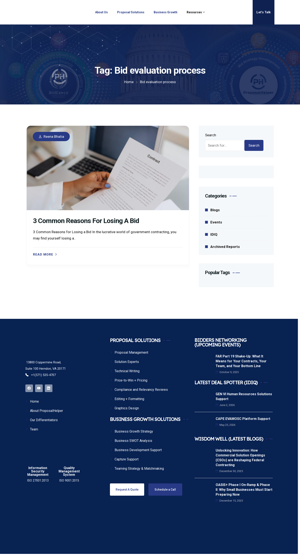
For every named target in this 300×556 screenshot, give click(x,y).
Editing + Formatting (129, 399)
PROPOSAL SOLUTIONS (135, 340)
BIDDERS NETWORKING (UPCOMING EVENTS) (221, 342)
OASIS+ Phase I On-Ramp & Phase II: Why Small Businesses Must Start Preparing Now (244, 489)
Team (34, 429)
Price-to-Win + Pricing (131, 380)
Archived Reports (225, 247)
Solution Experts (127, 362)
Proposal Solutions (130, 12)
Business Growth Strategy (134, 431)
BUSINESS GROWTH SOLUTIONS (145, 419)
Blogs (215, 210)
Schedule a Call (165, 489)
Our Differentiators (44, 420)
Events (216, 222)
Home (34, 401)
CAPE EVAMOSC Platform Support (243, 419)
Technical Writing (127, 371)
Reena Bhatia (54, 136)
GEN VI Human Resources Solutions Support (244, 396)
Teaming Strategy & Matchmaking (139, 469)
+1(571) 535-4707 (40, 375)
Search (210, 135)
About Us (101, 12)
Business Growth (165, 12)
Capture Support (126, 459)
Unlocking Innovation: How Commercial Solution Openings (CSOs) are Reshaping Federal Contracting (240, 457)
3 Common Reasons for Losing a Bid (86, 221)
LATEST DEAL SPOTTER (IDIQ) (226, 383)
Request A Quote (127, 489)
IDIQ (213, 234)
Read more (43, 254)
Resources (194, 12)
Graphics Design (127, 408)
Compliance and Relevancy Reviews (141, 390)
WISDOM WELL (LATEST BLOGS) (229, 439)
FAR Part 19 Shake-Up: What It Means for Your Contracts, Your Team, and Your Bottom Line (241, 361)
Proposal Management (131, 352)
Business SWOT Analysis (133, 441)
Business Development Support (138, 450)
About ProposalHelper (46, 411)
